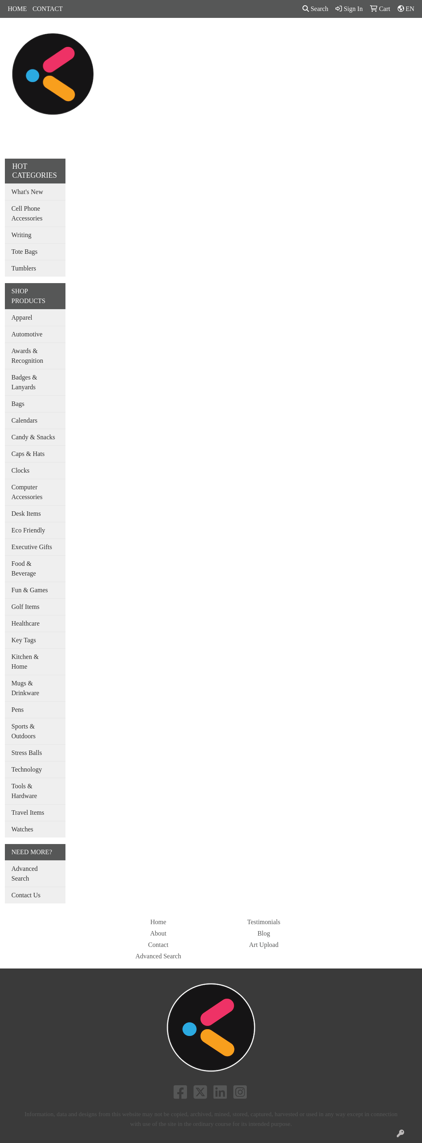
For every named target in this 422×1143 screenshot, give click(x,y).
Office (241, 35)
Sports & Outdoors (23, 731)
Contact (158, 944)
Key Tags (23, 640)
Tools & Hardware (24, 791)
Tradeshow (277, 35)
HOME (17, 8)
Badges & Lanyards (24, 382)
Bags (171, 35)
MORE (380, 35)
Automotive (26, 334)
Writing (21, 234)
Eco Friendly (28, 530)
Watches (22, 829)
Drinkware (205, 35)
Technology (26, 769)
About (158, 933)
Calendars (24, 420)
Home (158, 921)
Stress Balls (26, 752)
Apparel (141, 35)
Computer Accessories (26, 492)
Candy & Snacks (33, 437)
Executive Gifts (31, 546)
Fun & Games (29, 590)
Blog (263, 933)
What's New (27, 191)
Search (315, 8)
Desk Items (26, 513)
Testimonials (264, 921)
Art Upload (263, 944)
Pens (311, 35)
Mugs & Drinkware (25, 688)
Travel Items (27, 812)
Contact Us (26, 895)
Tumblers (23, 268)
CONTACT (48, 8)
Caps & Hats (28, 453)
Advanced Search (24, 873)
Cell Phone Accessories (26, 213)
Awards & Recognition (27, 355)
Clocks (20, 470)
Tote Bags (24, 251)
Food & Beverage (23, 568)
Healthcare (25, 623)
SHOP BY (344, 35)
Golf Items (25, 606)
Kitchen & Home (25, 661)
